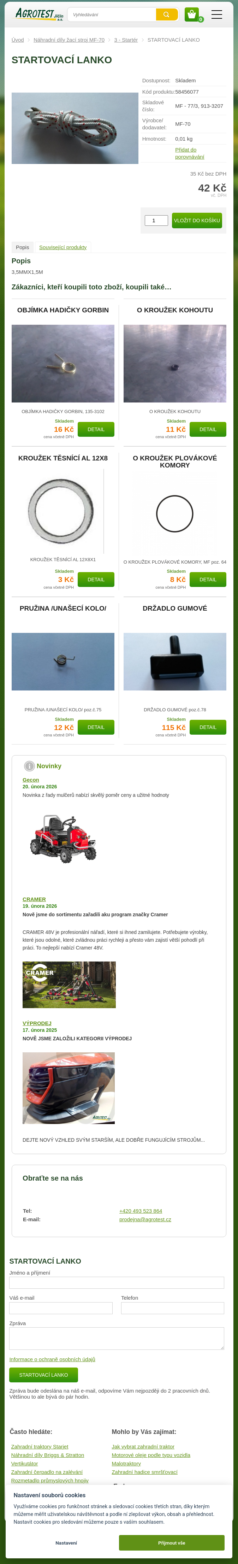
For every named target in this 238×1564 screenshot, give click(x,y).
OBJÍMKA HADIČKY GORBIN (63, 310)
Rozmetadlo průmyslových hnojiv (50, 1480)
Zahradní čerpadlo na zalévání (47, 1472)
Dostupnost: (156, 80)
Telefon (129, 1298)
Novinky (49, 766)
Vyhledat (167, 14)
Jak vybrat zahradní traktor (143, 1447)
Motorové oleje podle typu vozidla (151, 1455)
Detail (96, 429)
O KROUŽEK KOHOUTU (175, 310)
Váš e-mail (21, 1298)
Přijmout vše (171, 1543)
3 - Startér (126, 40)
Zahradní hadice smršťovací (145, 1472)
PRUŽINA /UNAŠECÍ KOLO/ (63, 608)
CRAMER (34, 899)
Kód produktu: (158, 92)
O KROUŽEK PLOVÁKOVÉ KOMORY (175, 462)
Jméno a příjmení (29, 1273)
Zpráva (17, 1323)
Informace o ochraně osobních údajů (52, 1359)
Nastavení (66, 1543)
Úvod (18, 40)
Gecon (31, 780)
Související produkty (63, 247)
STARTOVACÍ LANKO (43, 1375)
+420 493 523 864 (140, 1211)
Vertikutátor (24, 1463)
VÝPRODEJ (37, 1023)
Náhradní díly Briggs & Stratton (47, 1455)
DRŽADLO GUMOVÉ (175, 608)
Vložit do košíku (197, 220)
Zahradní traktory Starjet (40, 1447)
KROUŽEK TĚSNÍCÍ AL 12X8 (63, 458)
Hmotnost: (154, 139)
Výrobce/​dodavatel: (154, 123)
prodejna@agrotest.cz (145, 1219)
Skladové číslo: (153, 105)
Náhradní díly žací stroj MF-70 (69, 40)
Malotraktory (126, 1463)
